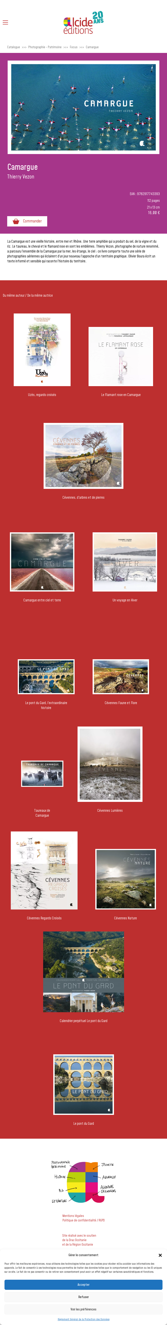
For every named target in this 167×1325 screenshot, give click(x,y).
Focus (74, 47)
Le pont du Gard (83, 1123)
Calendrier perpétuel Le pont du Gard (83, 1020)
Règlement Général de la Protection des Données (83, 1319)
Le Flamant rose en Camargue (121, 394)
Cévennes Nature (125, 918)
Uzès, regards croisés (42, 394)
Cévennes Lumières (110, 810)
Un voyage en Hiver (125, 600)
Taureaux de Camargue (42, 813)
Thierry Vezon (20, 177)
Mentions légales (73, 1216)
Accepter (83, 1284)
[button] (160, 1255)
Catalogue (13, 47)
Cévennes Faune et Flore (121, 703)
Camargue (92, 47)
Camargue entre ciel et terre (42, 600)
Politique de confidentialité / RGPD (83, 1220)
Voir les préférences (83, 1309)
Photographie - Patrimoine (45, 47)
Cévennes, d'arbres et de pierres (83, 497)
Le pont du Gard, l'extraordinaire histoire (46, 705)
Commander (27, 221)
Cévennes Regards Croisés (44, 918)
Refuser (83, 1297)
